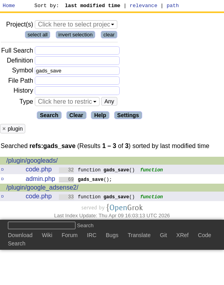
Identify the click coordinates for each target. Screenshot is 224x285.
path (173, 6)
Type (26, 102)
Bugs (112, 236)
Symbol (22, 71)
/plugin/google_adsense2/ (42, 188)
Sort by (45, 6)
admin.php (40, 180)
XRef (182, 236)
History (23, 91)
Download (20, 236)
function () (97, 170)
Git (163, 236)
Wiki (47, 236)
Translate (139, 236)
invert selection (75, 36)
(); (85, 180)
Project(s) (19, 25)
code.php (39, 170)
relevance (144, 6)
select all (38, 36)
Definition (20, 61)
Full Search (17, 51)
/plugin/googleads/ (32, 161)
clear (109, 36)
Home (9, 6)
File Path (20, 81)
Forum (69, 236)
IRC (91, 236)
